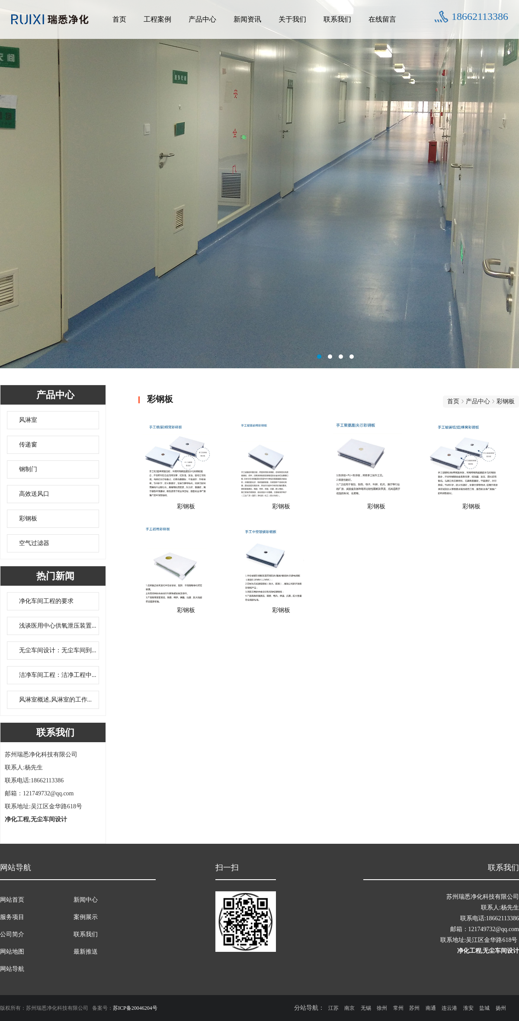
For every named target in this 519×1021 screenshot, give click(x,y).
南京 (349, 1008)
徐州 (382, 1008)
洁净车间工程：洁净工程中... (57, 675)
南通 (431, 1008)
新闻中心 (86, 900)
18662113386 (480, 16)
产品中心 (202, 19)
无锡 (366, 1008)
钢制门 (28, 469)
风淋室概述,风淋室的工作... (55, 699)
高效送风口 (34, 494)
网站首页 (12, 900)
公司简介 (12, 934)
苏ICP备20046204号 (135, 1008)
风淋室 (28, 420)
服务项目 (12, 917)
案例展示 (86, 917)
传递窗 (28, 444)
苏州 (414, 1008)
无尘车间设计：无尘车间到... (57, 650)
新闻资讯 (247, 19)
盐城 (484, 1008)
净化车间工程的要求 (46, 601)
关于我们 (292, 19)
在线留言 (382, 19)
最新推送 (86, 951)
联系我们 (337, 19)
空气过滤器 (34, 543)
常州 (398, 1008)
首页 (119, 19)
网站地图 (12, 951)
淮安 (468, 1008)
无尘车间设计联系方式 (259, 188)
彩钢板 (28, 518)
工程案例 (157, 19)
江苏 (333, 1008)
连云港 (449, 1008)
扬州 (501, 1008)
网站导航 (12, 969)
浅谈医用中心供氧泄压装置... (57, 625)
